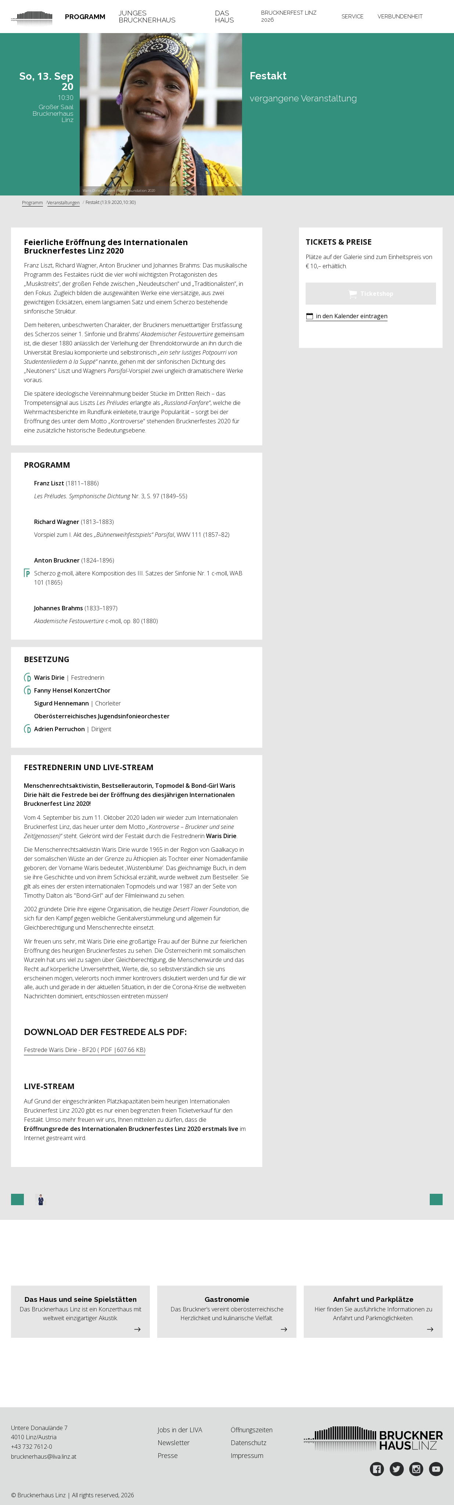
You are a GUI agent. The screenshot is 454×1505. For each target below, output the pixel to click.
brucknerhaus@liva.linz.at (43, 1456)
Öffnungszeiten (252, 1429)
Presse (168, 1455)
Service (353, 16)
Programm (85, 16)
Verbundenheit (400, 16)
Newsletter (174, 1442)
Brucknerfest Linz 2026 (289, 16)
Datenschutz (248, 1442)
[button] (347, 317)
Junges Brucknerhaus (147, 17)
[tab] (85, 17)
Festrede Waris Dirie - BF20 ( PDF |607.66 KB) (84, 1050)
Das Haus (224, 17)
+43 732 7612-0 (31, 1447)
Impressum (247, 1455)
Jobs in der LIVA (180, 1429)
